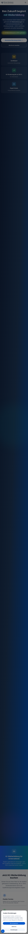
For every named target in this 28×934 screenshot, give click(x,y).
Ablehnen (14, 926)
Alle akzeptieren (14, 923)
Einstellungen (14, 929)
